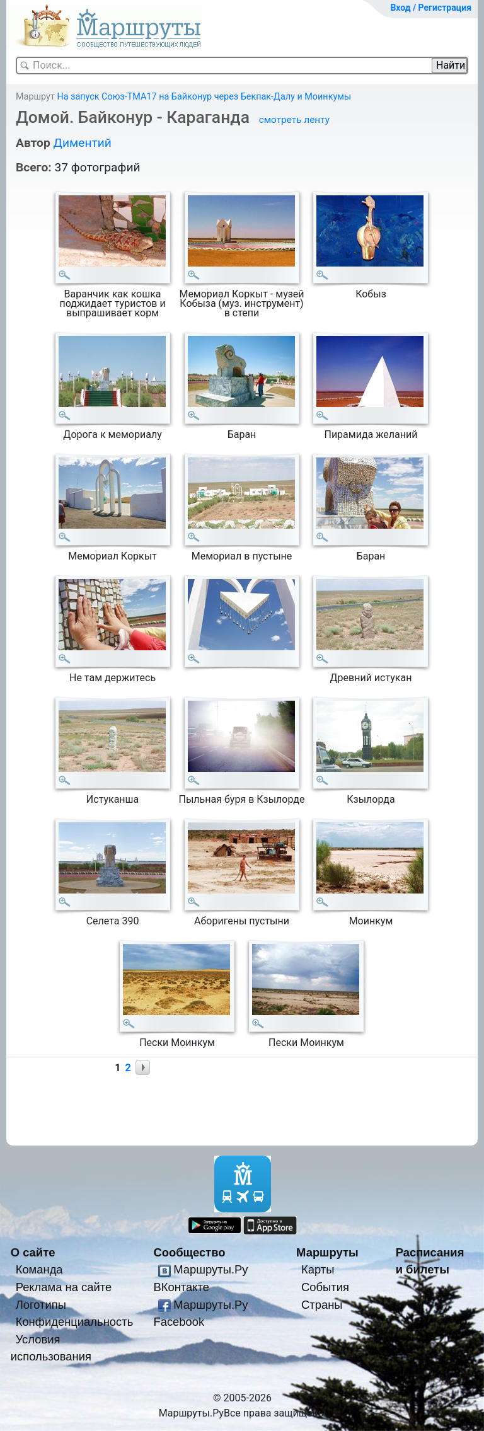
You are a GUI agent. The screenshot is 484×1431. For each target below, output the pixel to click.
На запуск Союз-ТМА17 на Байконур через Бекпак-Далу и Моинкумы (204, 96)
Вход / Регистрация (430, 8)
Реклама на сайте (64, 1287)
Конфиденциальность (75, 1321)
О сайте (33, 1252)
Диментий (82, 142)
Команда (39, 1269)
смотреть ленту (294, 119)
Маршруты (327, 1252)
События (325, 1287)
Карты (317, 1269)
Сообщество (189, 1252)
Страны (322, 1304)
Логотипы (41, 1304)
